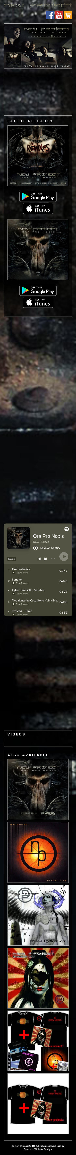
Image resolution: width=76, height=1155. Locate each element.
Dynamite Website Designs (38, 1149)
